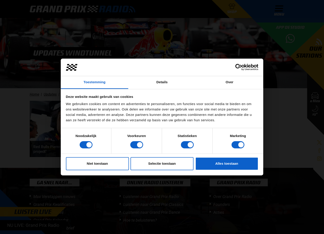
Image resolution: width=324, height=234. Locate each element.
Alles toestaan (226, 163)
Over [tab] (230, 82)
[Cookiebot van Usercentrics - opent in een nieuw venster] (238, 67)
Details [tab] (162, 82)
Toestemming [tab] (94, 82)
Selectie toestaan (162, 163)
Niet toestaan (97, 163)
